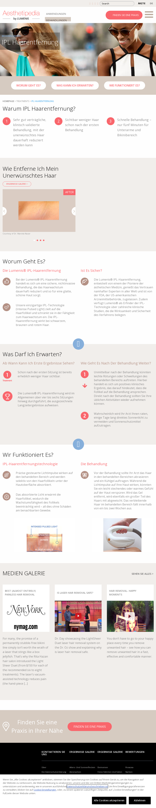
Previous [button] (5, 211)
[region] (78, 791)
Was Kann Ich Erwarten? (75, 85)
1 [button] (34, 240)
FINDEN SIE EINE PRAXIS (126, 15)
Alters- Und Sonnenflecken (82, 767)
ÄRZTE (141, 3)
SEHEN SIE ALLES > (142, 573)
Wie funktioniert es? (124, 85)
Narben (128, 772)
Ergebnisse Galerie (82, 752)
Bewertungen (134, 752)
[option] (39, 212)
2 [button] (37, 240)
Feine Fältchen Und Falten (110, 772)
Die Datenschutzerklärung (54, 772)
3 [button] (40, 240)
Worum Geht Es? (28, 85)
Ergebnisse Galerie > (17, 183)
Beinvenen (103, 767)
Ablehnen (139, 800)
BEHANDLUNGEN (56, 20)
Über (44, 767)
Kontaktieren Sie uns (53, 753)
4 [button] (43, 240)
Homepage (8, 101)
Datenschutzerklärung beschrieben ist (87, 786)
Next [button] (74, 211)
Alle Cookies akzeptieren (109, 800)
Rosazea (129, 767)
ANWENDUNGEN (56, 13)
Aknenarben (75, 772)
